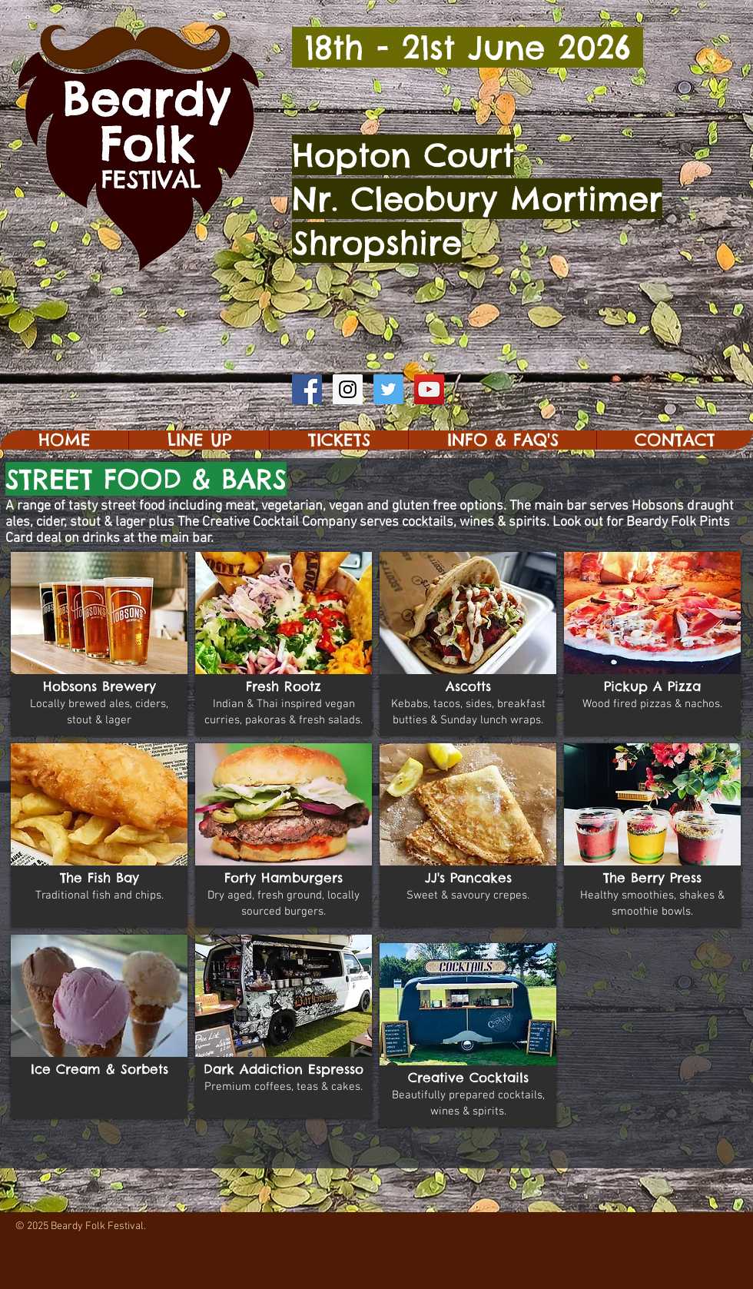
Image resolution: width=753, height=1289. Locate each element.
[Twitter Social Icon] (388, 389)
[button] (198, 440)
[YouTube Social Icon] (429, 389)
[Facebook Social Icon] (307, 389)
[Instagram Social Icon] (348, 389)
